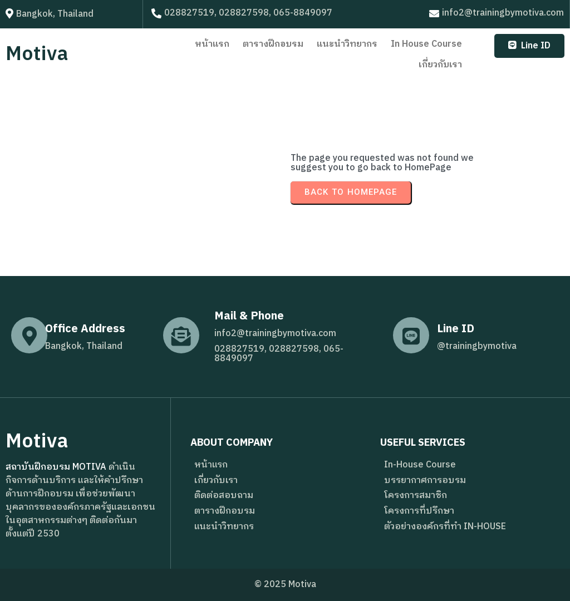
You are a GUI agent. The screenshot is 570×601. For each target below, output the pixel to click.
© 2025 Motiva (285, 584)
